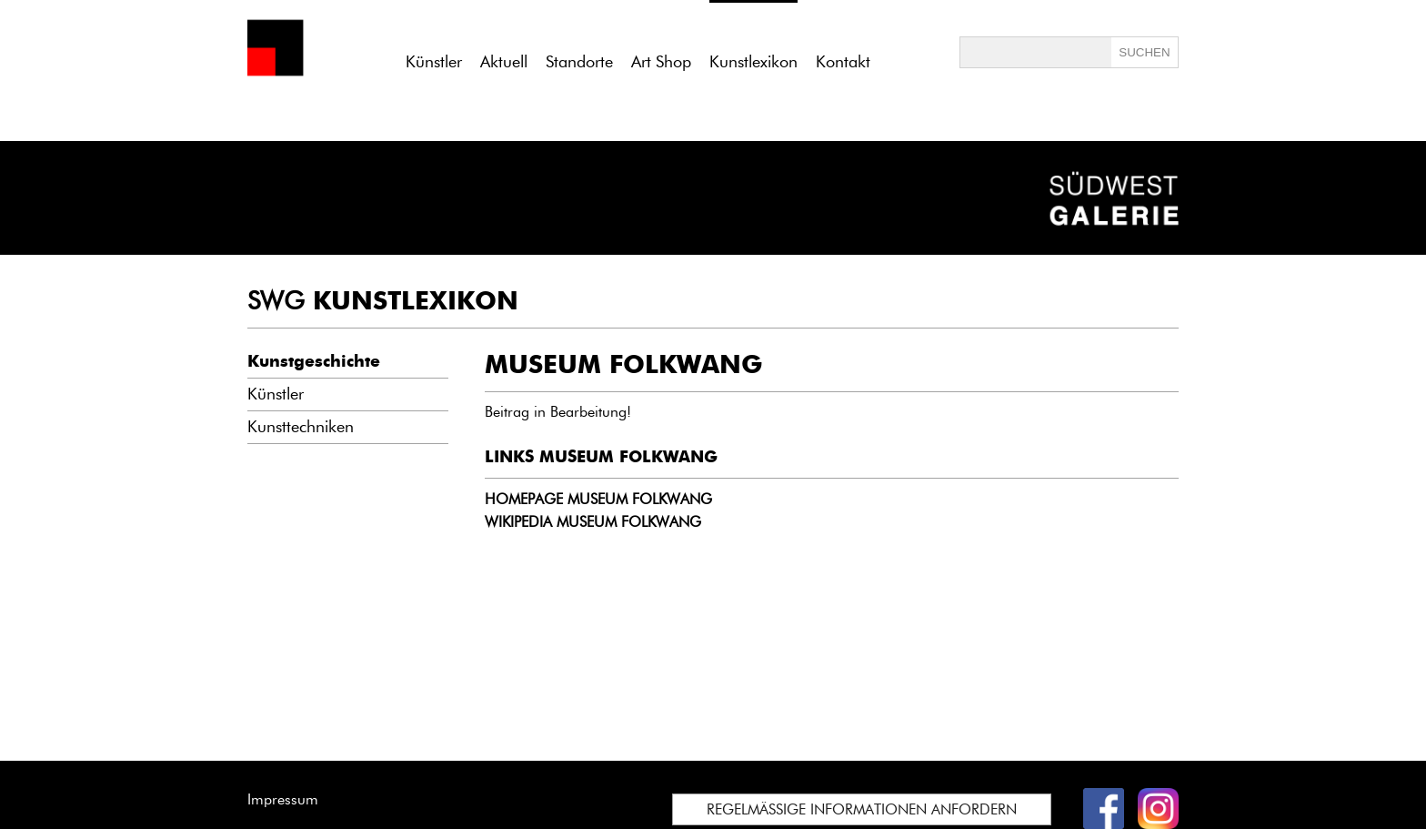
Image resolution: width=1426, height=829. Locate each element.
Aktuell (503, 62)
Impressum (282, 799)
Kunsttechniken (300, 427)
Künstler (434, 62)
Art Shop (661, 62)
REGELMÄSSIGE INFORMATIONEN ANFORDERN (862, 809)
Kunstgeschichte (313, 361)
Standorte (579, 62)
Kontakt (843, 62)
